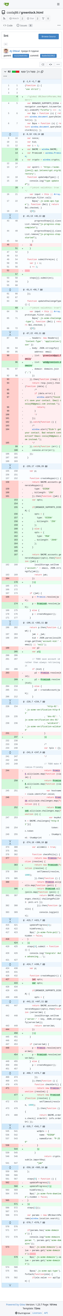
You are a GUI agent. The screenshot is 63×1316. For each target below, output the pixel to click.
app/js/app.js (30, 71)
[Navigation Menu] (58, 4)
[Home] (6, 4)
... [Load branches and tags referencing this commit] (6, 44)
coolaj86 (12, 12)
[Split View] (50, 64)
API (46, 1312)
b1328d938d (20, 56)
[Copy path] (42, 71)
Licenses (37, 1312)
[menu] (58, 64)
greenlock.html (32, 12)
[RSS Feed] (4, 18)
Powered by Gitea (15, 1304)
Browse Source (49, 36)
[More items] (59, 25)
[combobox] (42, 64)
